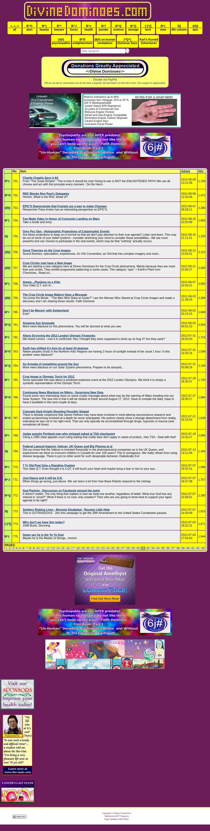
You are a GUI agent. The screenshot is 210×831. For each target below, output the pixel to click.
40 (187, 548)
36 (168, 548)
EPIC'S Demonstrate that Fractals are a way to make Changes (65, 206)
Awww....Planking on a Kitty (41, 282)
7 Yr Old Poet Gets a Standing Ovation (49, 465)
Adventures (148, 41)
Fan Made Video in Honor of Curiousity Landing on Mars (61, 218)
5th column (179, 27)
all (14, 27)
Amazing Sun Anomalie (39, 323)
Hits (201, 171)
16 (67, 548)
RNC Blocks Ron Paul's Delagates (46, 193)
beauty (44, 27)
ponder (103, 27)
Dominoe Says (127, 41)
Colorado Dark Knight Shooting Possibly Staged (56, 411)
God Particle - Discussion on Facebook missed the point (61, 490)
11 (42, 548)
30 (137, 548)
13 (53, 548)
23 (103, 548)
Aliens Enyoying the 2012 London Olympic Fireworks (59, 335)
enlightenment (82, 41)
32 (148, 548)
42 (198, 548)
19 (82, 548)
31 (142, 548)
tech (148, 27)
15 (62, 548)
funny (74, 27)
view (163, 27)
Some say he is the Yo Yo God (43, 534)
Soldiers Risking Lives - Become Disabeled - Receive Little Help (66, 509)
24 (107, 548)
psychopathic (61, 41)
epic (195, 27)
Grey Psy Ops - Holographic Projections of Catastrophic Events (66, 231)
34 (157, 548)
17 (72, 548)
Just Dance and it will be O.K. (43, 478)
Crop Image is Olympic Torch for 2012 (48, 376)
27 (123, 548)
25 (112, 548)
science (118, 27)
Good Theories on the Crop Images (47, 250)
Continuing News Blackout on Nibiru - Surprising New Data (63, 392)
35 (162, 548)
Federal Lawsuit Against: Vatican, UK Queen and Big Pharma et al (67, 446)
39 (182, 548)
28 (128, 548)
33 (152, 548)
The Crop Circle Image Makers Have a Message (55, 294)
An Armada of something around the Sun (51, 364)
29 (132, 548)
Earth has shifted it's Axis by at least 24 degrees (55, 348)
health (88, 27)
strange (133, 27)
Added (185, 171)
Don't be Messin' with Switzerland (46, 310)
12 (47, 548)
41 (193, 548)
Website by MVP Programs (117, 816)
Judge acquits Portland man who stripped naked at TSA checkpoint (69, 433)
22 (98, 548)
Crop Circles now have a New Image (47, 263)
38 (177, 548)
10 (37, 548)
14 (57, 548)
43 (202, 548)
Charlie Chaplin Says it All (40, 177)
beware (59, 27)
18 (78, 548)
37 (173, 548)
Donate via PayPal (105, 72)
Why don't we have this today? (44, 522)
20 (87, 548)
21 (92, 548)
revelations (105, 41)
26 (117, 548)
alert (29, 27)
